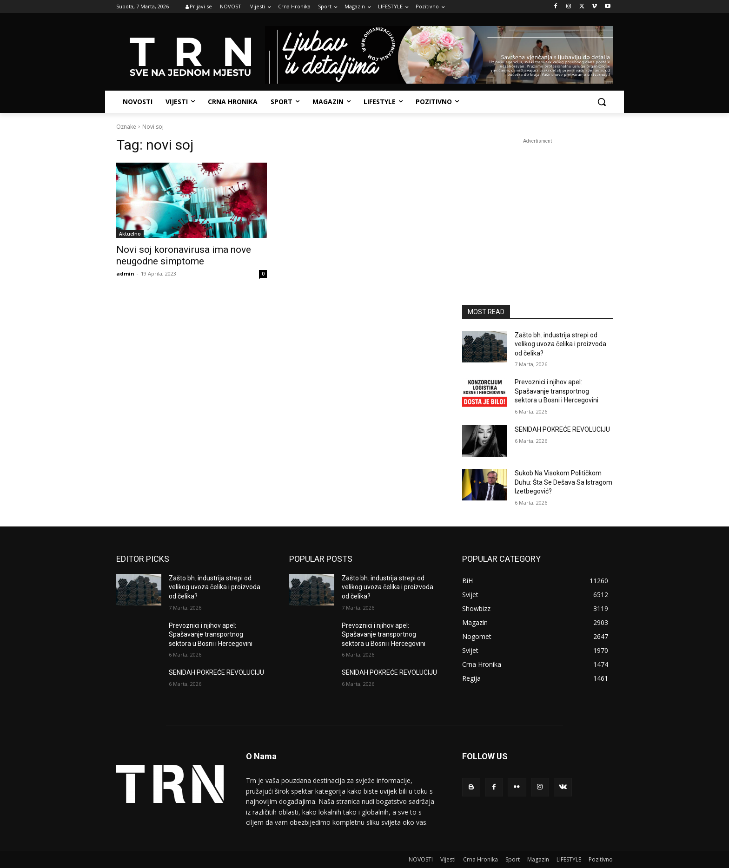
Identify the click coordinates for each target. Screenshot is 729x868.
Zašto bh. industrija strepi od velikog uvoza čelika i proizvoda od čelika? (560, 344)
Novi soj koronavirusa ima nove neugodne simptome (183, 255)
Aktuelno (130, 233)
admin (125, 273)
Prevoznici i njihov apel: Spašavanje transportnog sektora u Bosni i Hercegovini (556, 391)
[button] (601, 102)
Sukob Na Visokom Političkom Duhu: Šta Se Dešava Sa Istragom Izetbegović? (563, 482)
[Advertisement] (537, 204)
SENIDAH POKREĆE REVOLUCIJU (562, 429)
